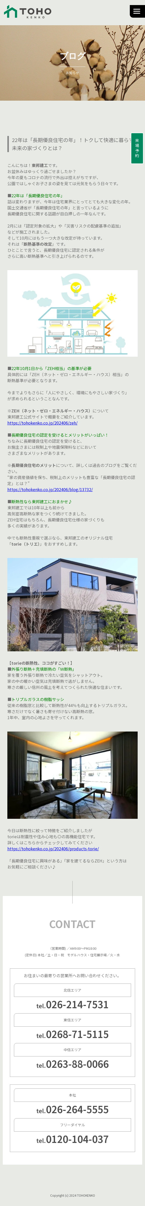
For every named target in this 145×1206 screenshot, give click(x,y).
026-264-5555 (77, 1109)
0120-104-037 (77, 1139)
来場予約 (137, 148)
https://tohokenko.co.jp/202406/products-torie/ (53, 849)
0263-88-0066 (77, 1064)
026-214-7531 (77, 1004)
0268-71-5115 (77, 1034)
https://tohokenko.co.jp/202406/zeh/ (42, 423)
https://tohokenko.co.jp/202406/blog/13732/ (50, 489)
